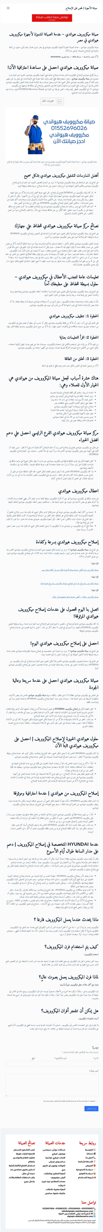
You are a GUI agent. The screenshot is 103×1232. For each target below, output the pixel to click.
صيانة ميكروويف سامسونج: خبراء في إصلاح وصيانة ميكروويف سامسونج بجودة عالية (69, 583)
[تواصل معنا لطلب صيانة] (51, 18)
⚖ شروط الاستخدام (86, 1177)
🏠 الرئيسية (90, 1150)
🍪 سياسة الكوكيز (87, 1173)
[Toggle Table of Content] (58, 101)
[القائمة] (7, 8)
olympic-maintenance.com (79, 1216)
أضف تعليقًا (93, 1071)
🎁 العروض (90, 1165)
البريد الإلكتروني (60, 1058)
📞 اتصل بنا (90, 1158)
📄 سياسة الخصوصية (85, 1169)
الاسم (95, 1058)
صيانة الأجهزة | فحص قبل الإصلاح (81, 8)
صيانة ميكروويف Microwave (59, 57)
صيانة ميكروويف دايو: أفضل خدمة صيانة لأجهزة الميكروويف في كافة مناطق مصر (69, 570)
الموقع (32, 1058)
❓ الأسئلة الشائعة (86, 1161)
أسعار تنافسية (58, 553)
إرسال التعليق (91, 1108)
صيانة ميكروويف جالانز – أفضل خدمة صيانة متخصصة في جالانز (75, 597)
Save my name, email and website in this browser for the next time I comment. (69, 1101)
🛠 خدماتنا (90, 1154)
